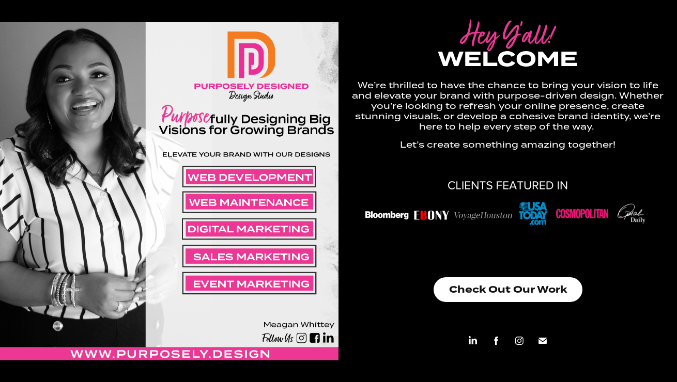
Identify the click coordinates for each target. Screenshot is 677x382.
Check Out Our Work (508, 289)
